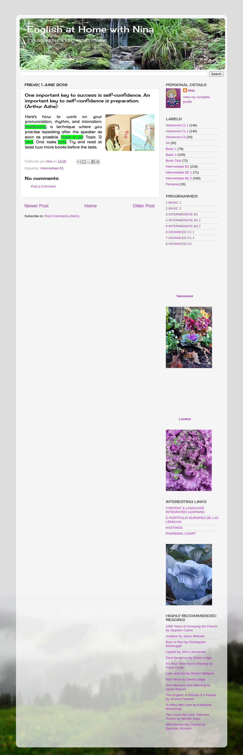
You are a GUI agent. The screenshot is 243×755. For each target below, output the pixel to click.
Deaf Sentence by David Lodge (189, 658)
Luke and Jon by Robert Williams (190, 673)
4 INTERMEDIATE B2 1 (183, 220)
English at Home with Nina (90, 29)
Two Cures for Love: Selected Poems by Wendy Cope (187, 716)
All (168, 143)
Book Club (173, 160)
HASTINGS (174, 528)
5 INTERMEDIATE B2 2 (183, 226)
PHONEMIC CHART (181, 533)
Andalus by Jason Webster (185, 636)
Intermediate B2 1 (179, 172)
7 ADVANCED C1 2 (180, 238)
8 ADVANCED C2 (179, 244)
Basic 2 (171, 155)
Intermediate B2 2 (179, 178)
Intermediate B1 (52, 168)
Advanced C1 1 (177, 125)
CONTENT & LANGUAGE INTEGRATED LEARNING (185, 510)
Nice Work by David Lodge (185, 679)
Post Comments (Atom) (62, 216)
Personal (172, 184)
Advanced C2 (176, 137)
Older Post (144, 205)
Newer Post (37, 205)
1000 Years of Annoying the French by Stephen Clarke (191, 628)
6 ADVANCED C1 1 (180, 232)
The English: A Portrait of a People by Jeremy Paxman (191, 697)
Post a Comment (43, 186)
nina (191, 90)
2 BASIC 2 (173, 208)
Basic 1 (171, 149)
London (185, 419)
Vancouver (184, 296)
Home (91, 205)
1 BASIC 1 (173, 202)
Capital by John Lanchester (186, 652)
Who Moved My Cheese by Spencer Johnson (186, 726)
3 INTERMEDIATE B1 (182, 214)
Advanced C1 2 (177, 131)
